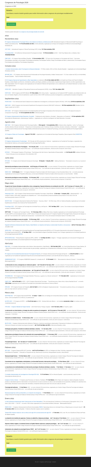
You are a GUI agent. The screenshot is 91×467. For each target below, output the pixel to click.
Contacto (54, 461)
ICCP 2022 (7, 49)
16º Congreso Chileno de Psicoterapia (14, 134)
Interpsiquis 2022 (9, 193)
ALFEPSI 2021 (8, 301)
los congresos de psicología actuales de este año (31, 32)
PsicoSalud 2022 (9, 53)
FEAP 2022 (8, 58)
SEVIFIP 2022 (8, 201)
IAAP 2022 (7, 125)
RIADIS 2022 (8, 407)
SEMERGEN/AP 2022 (10, 259)
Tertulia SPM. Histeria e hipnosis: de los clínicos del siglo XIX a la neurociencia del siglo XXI (28, 412)
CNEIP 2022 (8, 281)
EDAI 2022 (7, 246)
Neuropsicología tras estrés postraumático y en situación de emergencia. (23, 393)
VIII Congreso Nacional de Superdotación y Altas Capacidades (21, 80)
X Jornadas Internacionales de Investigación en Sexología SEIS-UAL (22, 374)
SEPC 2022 (8, 111)
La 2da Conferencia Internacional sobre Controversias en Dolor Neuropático (23, 401)
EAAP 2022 (8, 105)
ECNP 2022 (8, 93)
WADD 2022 (8, 172)
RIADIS (41, 407)
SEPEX (20, 234)
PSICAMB (20, 277)
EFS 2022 (7, 161)
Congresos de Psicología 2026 (16, 2)
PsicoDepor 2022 (9, 206)
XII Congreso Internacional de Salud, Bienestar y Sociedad (19, 116)
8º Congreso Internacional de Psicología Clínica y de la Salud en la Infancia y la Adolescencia (28, 42)
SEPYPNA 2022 (9, 295)
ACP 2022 (7, 350)
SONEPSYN (79, 134)
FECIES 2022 (8, 101)
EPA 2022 (7, 287)
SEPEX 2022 (8, 230)
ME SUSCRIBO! (11, 24)
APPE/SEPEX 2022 (10, 237)
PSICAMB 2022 (9, 276)
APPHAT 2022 (8, 74)
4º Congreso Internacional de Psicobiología (16, 141)
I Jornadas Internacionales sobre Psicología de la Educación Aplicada (22, 69)
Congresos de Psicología (45, 461)
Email (8, 17)
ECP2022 (7, 152)
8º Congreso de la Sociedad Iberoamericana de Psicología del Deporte (22, 254)
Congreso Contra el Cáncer (11, 380)
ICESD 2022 (8, 89)
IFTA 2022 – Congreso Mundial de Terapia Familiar (17, 306)
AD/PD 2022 (8, 323)
